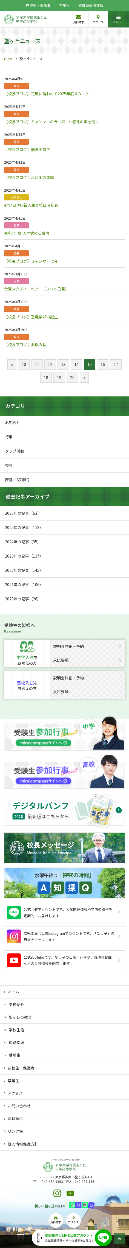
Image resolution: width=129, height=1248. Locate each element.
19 (59, 377)
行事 (16, 225)
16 (103, 364)
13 (63, 364)
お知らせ (16, 197)
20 (72, 377)
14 (76, 364)
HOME (8, 58)
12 (50, 364)
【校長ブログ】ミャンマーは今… (33, 261)
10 (24, 364)
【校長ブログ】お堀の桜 (25, 344)
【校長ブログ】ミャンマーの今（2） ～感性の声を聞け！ (53, 121)
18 (46, 377)
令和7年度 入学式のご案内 (26, 233)
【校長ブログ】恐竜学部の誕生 (31, 317)
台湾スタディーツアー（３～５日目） (36, 289)
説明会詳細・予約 (87, 646)
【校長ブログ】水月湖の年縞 (29, 177)
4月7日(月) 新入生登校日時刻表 (31, 205)
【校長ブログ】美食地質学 (27, 149)
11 (37, 364)
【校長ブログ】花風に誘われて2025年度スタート (46, 93)
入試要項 (87, 660)
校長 (16, 86)
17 (116, 364)
